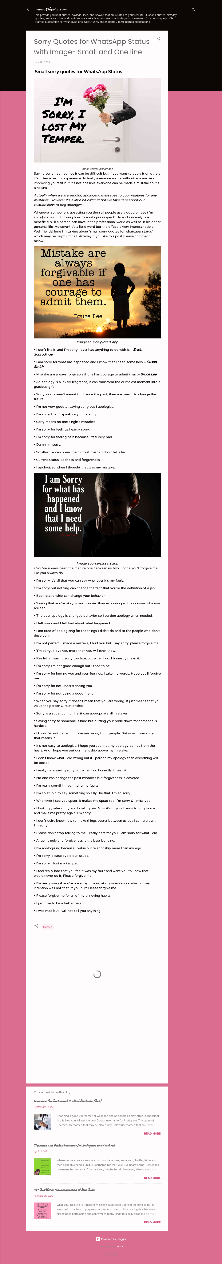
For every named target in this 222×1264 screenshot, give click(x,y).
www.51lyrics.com (51, 9)
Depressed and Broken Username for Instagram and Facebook (74, 1145)
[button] (158, 39)
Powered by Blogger (111, 1239)
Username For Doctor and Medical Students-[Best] (67, 1101)
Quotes (47, 927)
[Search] (193, 10)
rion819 (119, 1246)
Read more (152, 1133)
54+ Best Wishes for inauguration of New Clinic (64, 1190)
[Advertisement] (183, 87)
